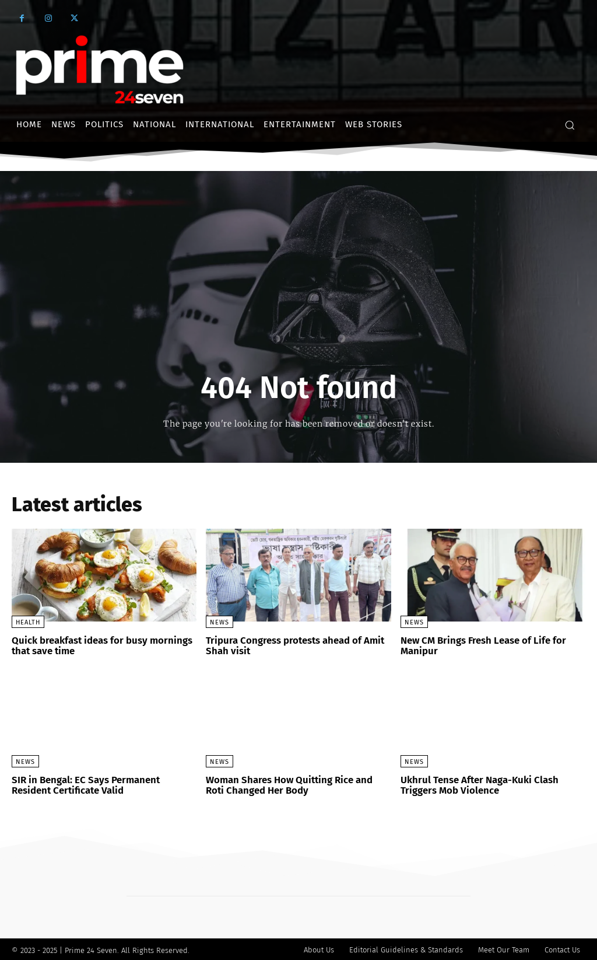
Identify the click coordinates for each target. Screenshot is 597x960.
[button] (569, 125)
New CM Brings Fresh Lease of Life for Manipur (481, 645)
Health (28, 622)
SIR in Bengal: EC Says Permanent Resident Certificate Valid (103, 783)
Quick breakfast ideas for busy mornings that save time (99, 645)
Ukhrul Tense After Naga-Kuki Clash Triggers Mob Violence (477, 783)
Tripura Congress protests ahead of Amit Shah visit (292, 645)
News (219, 622)
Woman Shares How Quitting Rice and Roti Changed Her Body (296, 783)
